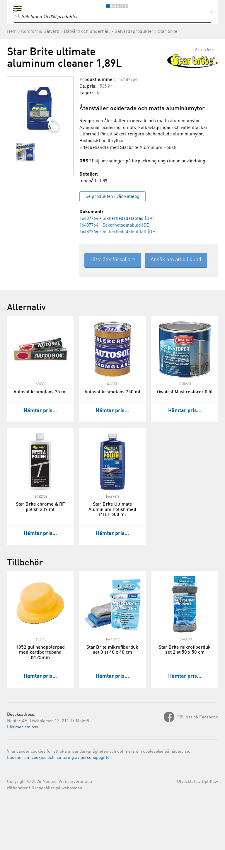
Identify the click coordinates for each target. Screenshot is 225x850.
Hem (12, 31)
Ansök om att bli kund (176, 259)
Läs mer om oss (22, 727)
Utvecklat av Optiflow (197, 782)
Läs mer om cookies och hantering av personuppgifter (59, 758)
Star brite (167, 31)
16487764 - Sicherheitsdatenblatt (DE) (118, 231)
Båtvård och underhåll (87, 31)
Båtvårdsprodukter (134, 31)
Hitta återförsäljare (112, 259)
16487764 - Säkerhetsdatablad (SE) (115, 225)
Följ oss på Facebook (197, 717)
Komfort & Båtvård (40, 31)
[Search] (112, 17)
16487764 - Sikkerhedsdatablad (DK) (116, 218)
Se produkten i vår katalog (112, 196)
